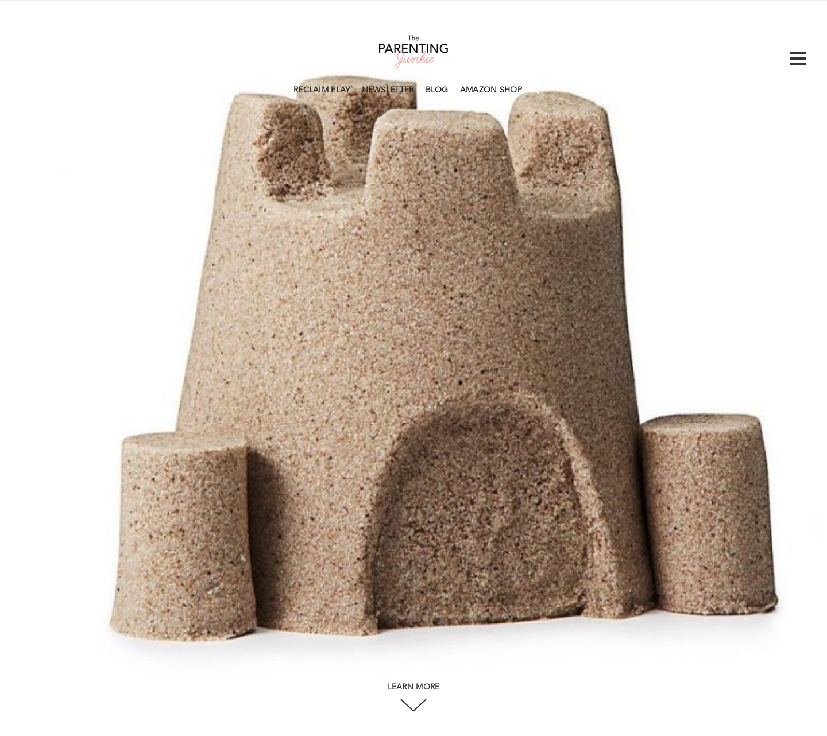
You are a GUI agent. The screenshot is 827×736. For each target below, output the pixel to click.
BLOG (437, 90)
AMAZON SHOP (491, 90)
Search (533, 88)
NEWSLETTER (388, 90)
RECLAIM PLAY (321, 90)
